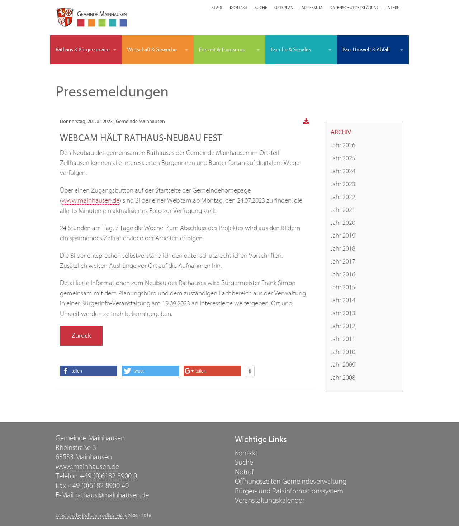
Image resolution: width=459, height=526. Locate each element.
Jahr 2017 (343, 261)
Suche (261, 7)
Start (217, 7)
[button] (88, 371)
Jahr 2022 (343, 197)
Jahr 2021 (343, 210)
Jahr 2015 (343, 287)
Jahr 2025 (343, 158)
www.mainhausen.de (90, 200)
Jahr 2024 (343, 171)
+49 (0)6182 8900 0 (108, 476)
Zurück (81, 336)
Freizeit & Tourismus (222, 50)
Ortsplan (283, 7)
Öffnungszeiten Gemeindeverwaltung (290, 481)
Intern (393, 7)
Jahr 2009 (343, 365)
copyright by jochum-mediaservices (91, 515)
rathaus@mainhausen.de (112, 495)
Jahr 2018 (343, 248)
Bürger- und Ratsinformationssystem (289, 491)
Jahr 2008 (343, 378)
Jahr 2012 (343, 326)
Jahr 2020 (343, 223)
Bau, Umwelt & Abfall (366, 50)
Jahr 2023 (343, 184)
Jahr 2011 (343, 339)
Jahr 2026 (343, 145)
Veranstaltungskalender (269, 500)
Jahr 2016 (343, 274)
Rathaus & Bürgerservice (83, 50)
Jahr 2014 (343, 300)
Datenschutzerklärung (354, 7)
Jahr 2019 (343, 236)
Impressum (311, 7)
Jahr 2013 (343, 313)
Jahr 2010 (343, 352)
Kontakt (238, 7)
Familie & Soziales (291, 50)
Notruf (244, 472)
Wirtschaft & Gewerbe (152, 50)
